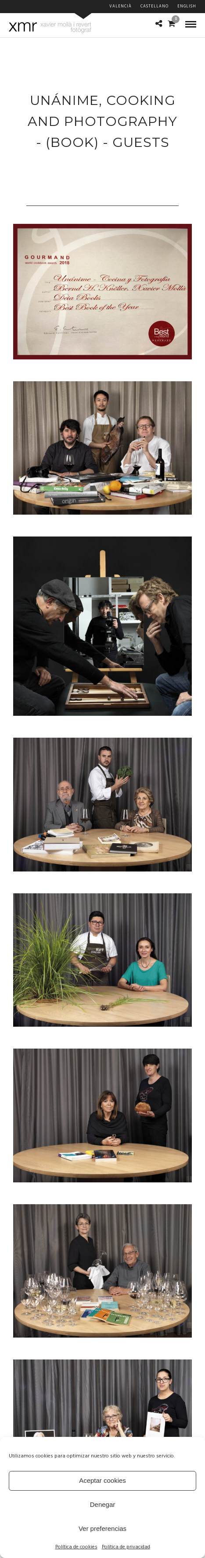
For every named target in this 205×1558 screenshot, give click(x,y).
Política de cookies (76, 1547)
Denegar (102, 1504)
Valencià (120, 6)
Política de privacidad (126, 1547)
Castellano (154, 6)
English (186, 6)
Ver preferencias (102, 1528)
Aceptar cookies (102, 1480)
